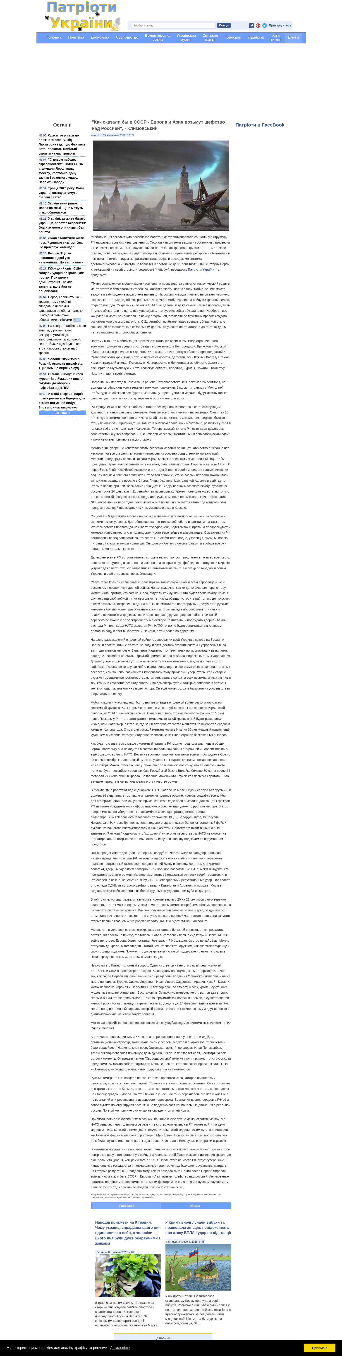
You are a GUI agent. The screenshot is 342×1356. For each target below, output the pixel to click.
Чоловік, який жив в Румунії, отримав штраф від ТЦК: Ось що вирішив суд (61, 363)
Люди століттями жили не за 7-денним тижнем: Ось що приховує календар (61, 242)
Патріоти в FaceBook (260, 124)
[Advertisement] (171, 83)
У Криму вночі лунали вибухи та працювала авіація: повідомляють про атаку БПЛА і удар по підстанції (198, 1227)
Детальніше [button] (120, 1348)
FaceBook (126, 1206)
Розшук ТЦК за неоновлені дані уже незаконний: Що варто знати (61, 257)
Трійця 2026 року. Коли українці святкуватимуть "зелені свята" (61, 192)
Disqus (194, 1206)
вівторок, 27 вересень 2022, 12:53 (112, 135)
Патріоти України (201, 269)
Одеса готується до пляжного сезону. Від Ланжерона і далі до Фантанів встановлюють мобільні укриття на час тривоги (62, 144)
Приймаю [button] (319, 1348)
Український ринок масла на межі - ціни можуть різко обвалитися (61, 208)
